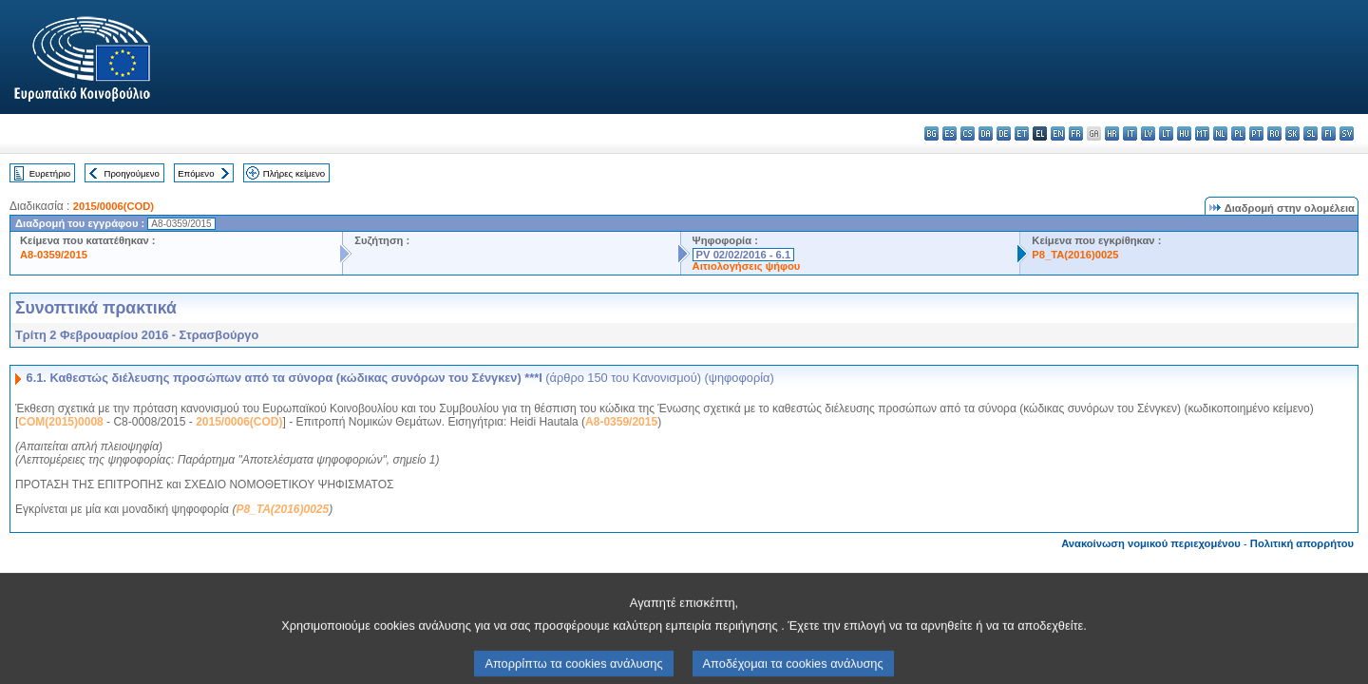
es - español (949, 133)
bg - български (931, 133)
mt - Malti (1202, 133)
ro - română (1274, 133)
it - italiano (1130, 133)
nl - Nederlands (1220, 133)
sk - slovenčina (1292, 133)
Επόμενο (196, 173)
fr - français (1076, 133)
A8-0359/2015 (53, 254)
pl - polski (1238, 133)
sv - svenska (1347, 133)
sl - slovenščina (1310, 133)
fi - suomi (1328, 133)
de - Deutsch (1004, 133)
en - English (1058, 133)
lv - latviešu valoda (1148, 133)
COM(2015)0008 (60, 421)
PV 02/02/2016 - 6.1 (743, 254)
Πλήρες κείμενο (294, 173)
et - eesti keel (1022, 133)
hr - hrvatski (1112, 133)
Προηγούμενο (131, 173)
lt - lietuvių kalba (1166, 133)
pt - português (1256, 133)
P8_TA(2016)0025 (1075, 254)
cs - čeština (967, 133)
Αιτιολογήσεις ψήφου (747, 266)
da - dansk (985, 133)
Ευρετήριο (49, 173)
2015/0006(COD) (113, 206)
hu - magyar (1184, 133)
